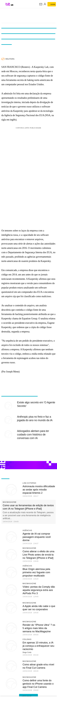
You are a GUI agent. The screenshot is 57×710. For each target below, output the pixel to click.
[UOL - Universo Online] (12, 5)
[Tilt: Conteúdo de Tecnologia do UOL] (8, 4)
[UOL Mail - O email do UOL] (40, 4)
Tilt (28, 13)
